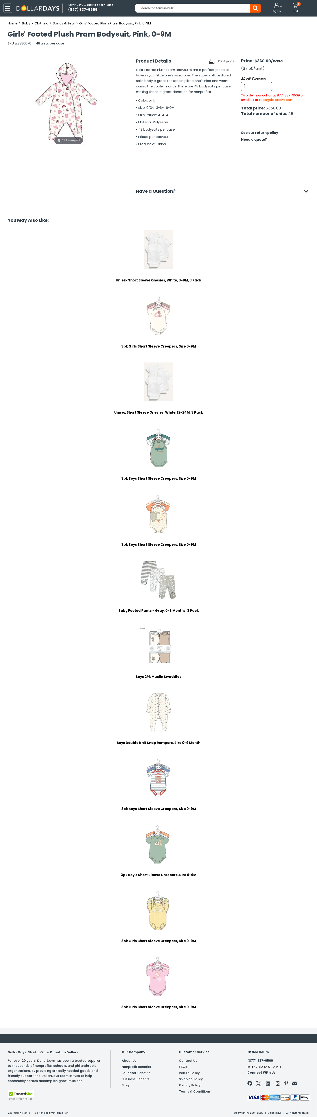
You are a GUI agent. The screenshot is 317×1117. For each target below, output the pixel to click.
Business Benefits (135, 1079)
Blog (125, 1085)
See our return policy (259, 132)
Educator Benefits (136, 1073)
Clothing (41, 23)
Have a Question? (158, 191)
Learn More (277, 1108)
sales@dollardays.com (276, 100)
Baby (26, 23)
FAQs (183, 1067)
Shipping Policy (191, 1079)
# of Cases (253, 79)
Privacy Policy (190, 1085)
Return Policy (189, 1073)
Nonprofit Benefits (136, 1067)
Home (13, 23)
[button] (277, 8)
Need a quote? (254, 139)
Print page (226, 61)
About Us (129, 1060)
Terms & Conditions (195, 1091)
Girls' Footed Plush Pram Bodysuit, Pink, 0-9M (115, 23)
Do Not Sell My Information (51, 1113)
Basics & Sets (64, 23)
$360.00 (273, 108)
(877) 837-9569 (260, 1060)
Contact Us (188, 1060)
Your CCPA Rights (19, 1113)
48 (290, 113)
